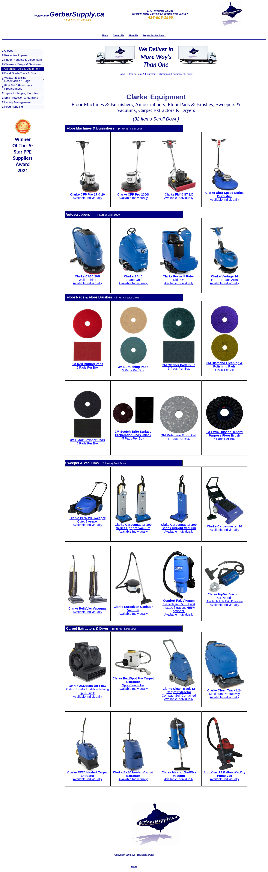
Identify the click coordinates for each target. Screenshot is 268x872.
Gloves (8, 50)
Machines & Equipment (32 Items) (176, 74)
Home (105, 35)
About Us (133, 35)
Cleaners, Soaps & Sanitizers (22, 64)
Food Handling (13, 106)
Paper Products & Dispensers (23, 59)
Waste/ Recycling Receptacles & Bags (17, 79)
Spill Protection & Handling (21, 97)
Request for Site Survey (154, 35)
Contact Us (118, 35)
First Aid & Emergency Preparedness (18, 87)
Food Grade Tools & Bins (20, 73)
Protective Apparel (15, 55)
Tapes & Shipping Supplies (21, 93)
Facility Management (17, 102)
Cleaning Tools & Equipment (22, 68)
